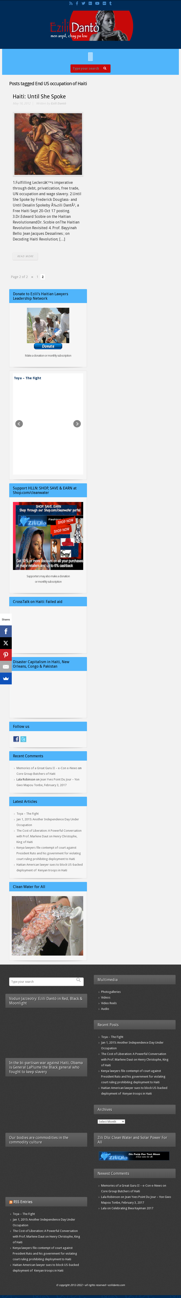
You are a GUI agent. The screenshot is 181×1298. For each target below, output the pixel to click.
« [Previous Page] (32, 277)
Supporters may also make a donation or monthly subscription (48, 578)
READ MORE (25, 256)
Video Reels (109, 1003)
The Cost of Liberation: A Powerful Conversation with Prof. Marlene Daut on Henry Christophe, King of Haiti (49, 836)
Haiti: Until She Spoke (39, 96)
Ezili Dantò (58, 103)
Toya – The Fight (27, 378)
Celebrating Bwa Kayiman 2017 (132, 1208)
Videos (105, 997)
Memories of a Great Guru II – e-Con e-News (46, 768)
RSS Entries (22, 1202)
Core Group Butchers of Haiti (35, 773)
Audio (105, 1009)
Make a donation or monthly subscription (48, 355)
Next (77, 424)
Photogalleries (111, 992)
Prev (19, 424)
